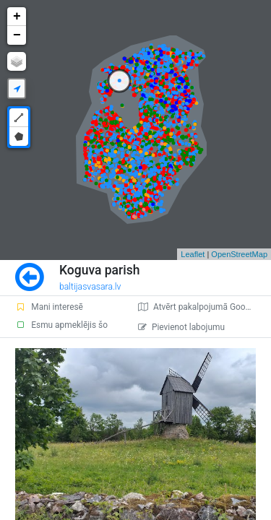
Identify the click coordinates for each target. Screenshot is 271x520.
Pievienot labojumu (181, 327)
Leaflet (193, 254)
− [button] (17, 35)
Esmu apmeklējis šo (61, 325)
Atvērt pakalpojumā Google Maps (204, 307)
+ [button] (17, 16)
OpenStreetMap (239, 254)
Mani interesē (49, 307)
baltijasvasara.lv (90, 287)
